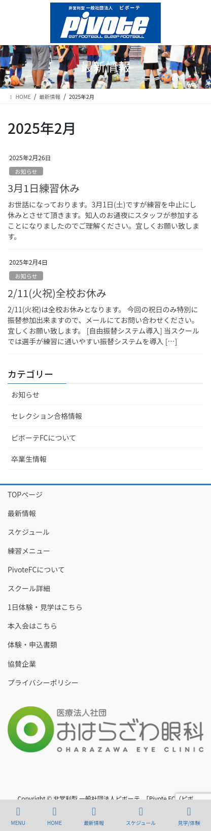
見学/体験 (189, 816)
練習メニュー (29, 551)
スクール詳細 (29, 588)
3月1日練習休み (44, 187)
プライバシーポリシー (43, 682)
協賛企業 (22, 664)
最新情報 (22, 513)
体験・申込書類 (32, 644)
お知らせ (26, 171)
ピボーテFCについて (43, 437)
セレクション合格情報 (46, 416)
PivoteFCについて (36, 569)
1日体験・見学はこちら (45, 607)
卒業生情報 (29, 459)
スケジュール (29, 532)
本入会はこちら (32, 626)
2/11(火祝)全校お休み (57, 292)
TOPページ (25, 494)
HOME (54, 816)
